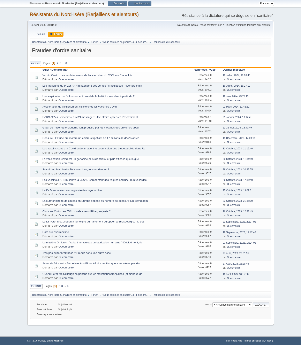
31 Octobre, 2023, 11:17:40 (238, 148)
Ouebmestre (66, 79)
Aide (240, 340)
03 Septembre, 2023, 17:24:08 (239, 242)
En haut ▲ (268, 340)
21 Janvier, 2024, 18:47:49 (237, 127)
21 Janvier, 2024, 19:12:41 (237, 117)
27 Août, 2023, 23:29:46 (236, 263)
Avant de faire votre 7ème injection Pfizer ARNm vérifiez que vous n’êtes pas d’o (91, 263)
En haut (36, 286)
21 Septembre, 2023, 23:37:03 (239, 221)
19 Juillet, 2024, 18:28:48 (236, 75)
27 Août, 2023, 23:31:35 (236, 253)
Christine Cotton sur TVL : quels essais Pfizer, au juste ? (77, 211)
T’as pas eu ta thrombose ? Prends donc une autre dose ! (77, 252)
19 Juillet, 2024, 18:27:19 (236, 85)
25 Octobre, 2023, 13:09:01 (238, 190)
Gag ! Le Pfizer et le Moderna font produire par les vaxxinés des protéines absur (91, 127)
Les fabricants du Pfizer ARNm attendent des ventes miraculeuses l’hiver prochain (92, 85)
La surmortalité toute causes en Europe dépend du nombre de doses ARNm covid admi (96, 200)
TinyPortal (231, 340)
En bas (35, 63)
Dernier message (235, 69)
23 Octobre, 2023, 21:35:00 (238, 200)
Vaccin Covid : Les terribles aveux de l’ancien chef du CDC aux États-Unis (88, 75)
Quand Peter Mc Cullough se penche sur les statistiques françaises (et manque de (92, 273)
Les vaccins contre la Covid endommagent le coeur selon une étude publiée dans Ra (94, 148)
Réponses (200, 69)
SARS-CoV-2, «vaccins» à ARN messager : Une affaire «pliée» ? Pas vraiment (90, 117)
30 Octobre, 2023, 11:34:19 (238, 159)
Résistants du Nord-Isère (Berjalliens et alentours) (84, 14)
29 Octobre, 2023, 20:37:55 (238, 169)
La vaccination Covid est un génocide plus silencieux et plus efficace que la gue (91, 158)
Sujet (46, 69)
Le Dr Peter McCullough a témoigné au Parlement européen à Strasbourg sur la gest (94, 221)
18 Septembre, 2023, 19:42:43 (239, 232)
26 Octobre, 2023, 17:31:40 (238, 180)
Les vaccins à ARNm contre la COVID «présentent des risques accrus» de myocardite (95, 179)
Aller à (208, 304)
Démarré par (59, 69)
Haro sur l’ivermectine (56, 232)
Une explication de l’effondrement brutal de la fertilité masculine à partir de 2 (89, 96)
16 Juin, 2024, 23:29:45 (235, 96)
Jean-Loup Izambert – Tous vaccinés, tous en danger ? (76, 169)
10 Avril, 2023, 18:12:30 (236, 274)
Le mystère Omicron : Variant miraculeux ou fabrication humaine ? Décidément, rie (93, 242)
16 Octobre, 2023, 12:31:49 (238, 211)
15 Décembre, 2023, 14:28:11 (239, 138)
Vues (212, 69)
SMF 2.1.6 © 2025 (36, 340)
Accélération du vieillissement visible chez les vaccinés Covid (80, 106)
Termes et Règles (252, 340)
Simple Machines (55, 340)
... (63, 63)
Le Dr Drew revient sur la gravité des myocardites (73, 190)
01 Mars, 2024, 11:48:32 (236, 106)
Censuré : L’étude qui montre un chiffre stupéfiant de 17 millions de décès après (91, 138)
